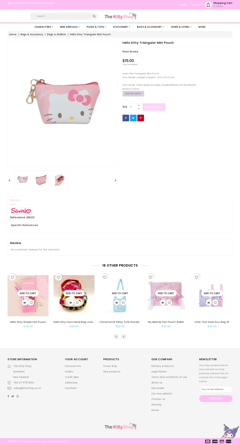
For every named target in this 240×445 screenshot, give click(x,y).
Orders (69, 371)
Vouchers (71, 388)
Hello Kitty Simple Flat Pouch (28, 322)
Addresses (71, 382)
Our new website (161, 393)
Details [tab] (15, 200)
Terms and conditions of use (169, 377)
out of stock (154, 107)
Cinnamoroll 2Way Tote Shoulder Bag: (124, 322)
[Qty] (133, 107)
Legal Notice (158, 371)
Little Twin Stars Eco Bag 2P (212, 322)
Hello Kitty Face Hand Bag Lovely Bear (77, 322)
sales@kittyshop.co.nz (27, 388)
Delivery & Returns (162, 366)
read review (130, 51)
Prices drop (110, 366)
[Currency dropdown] (183, 5)
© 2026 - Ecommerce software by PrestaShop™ (38, 441)
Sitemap (156, 404)
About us (156, 382)
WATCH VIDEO (133, 93)
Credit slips (72, 377)
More (202, 27)
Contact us (158, 399)
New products (111, 371)
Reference (17, 217)
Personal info (73, 366)
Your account (76, 359)
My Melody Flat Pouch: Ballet (166, 322)
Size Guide (157, 388)
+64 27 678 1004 (23, 382)
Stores (155, 410)
